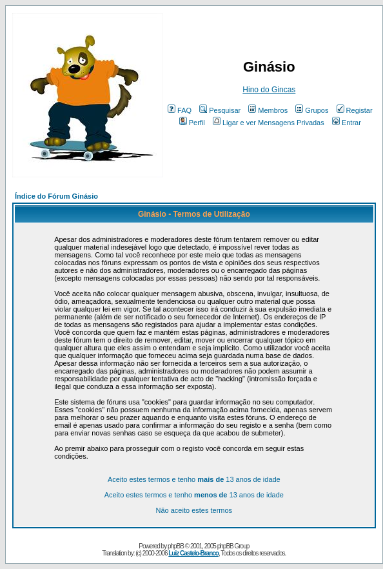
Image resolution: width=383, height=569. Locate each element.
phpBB (176, 546)
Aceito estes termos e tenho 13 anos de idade (194, 479)
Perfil (192, 122)
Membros (268, 110)
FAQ (180, 110)
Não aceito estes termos (194, 510)
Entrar (346, 122)
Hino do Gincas (268, 89)
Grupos (311, 110)
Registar (355, 110)
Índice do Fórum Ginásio (56, 196)
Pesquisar (220, 110)
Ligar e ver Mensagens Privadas (268, 122)
